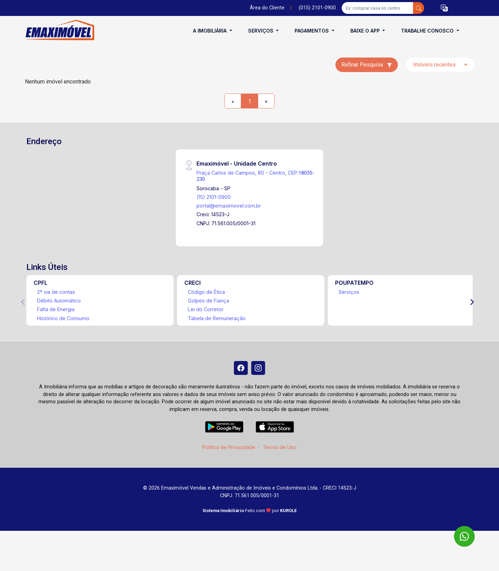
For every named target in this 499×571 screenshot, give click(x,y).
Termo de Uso (280, 447)
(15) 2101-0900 (213, 197)
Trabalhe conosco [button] (428, 31)
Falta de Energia (56, 309)
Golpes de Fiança (208, 301)
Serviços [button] (261, 31)
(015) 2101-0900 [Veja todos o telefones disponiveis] (317, 8)
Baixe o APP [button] (365, 31)
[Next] (471, 302)
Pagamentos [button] (312, 31)
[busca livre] (418, 8)
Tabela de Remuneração (217, 318)
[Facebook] (241, 368)
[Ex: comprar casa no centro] (377, 8)
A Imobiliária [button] (210, 31)
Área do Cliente (267, 8)
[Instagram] (258, 368)
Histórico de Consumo (63, 318)
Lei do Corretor (206, 309)
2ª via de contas (56, 292)
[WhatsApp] (464, 536)
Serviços (349, 292)
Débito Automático (59, 301)
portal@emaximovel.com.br (228, 206)
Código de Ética (206, 292)
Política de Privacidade (228, 447)
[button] (444, 8)
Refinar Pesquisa (366, 64)
